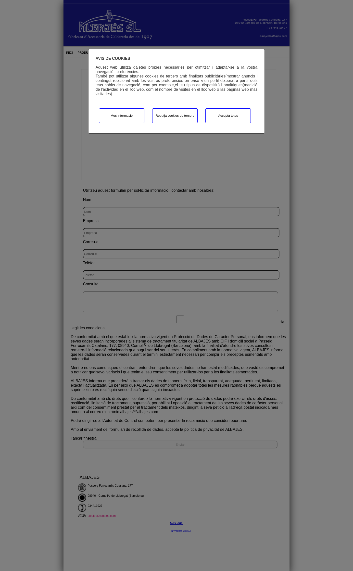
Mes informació (122, 115)
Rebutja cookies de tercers (174, 115)
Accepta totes (228, 115)
